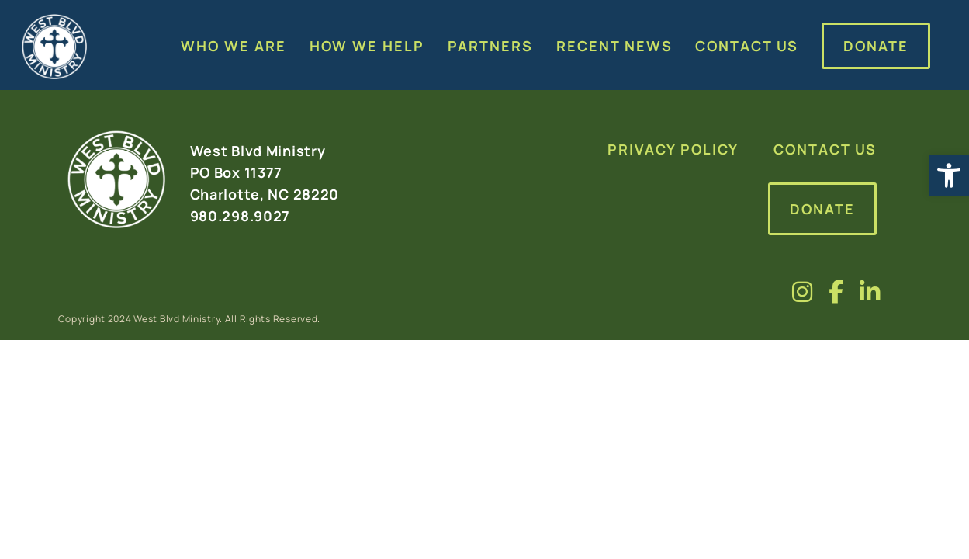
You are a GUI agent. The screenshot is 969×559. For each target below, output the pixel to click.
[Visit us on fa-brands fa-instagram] (802, 291)
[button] (949, 175)
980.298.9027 (240, 216)
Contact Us (825, 149)
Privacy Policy (673, 149)
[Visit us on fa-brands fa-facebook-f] (836, 291)
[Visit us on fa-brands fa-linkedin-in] (870, 291)
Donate (822, 209)
